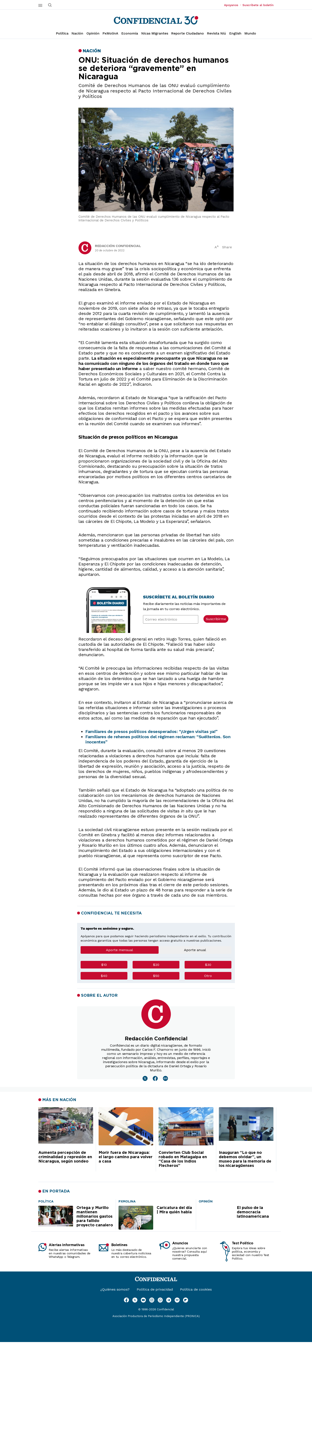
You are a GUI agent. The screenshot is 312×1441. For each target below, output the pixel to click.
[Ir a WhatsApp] (160, 1300)
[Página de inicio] (156, 20)
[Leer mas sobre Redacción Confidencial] (145, 1078)
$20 (156, 965)
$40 (104, 976)
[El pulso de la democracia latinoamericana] (206, 1201)
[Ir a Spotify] (177, 1300)
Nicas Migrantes (154, 33)
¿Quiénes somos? (115, 1289)
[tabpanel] (156, 972)
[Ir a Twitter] (134, 1300)
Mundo (250, 33)
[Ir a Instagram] (151, 1300)
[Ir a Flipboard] (185, 1300)
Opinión (92, 33)
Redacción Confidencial (118, 246)
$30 (208, 965)
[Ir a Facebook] (126, 1300)
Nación (77, 33)
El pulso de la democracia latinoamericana (253, 1212)
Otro (208, 976)
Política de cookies (196, 1289)
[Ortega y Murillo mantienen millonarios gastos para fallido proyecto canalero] (46, 1201)
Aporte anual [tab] (195, 950)
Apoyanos (232, 5)
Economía (129, 33)
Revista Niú (216, 33)
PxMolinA (110, 33)
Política (62, 33)
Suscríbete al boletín (258, 5)
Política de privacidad (155, 1289)
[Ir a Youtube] (143, 1300)
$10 (104, 965)
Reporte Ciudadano (187, 33)
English (235, 33)
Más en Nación (59, 1100)
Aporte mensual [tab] (119, 950)
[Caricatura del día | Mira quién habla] (127, 1201)
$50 (156, 976)
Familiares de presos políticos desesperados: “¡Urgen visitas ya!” (151, 731)
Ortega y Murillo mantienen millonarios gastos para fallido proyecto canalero (94, 1216)
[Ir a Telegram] (168, 1300)
